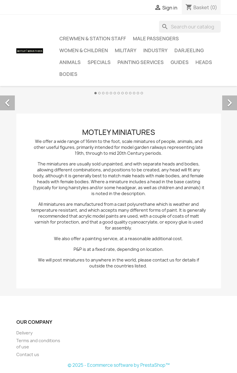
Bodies (68, 74)
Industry (155, 50)
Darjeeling (189, 50)
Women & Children (83, 50)
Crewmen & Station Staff (92, 38)
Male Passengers (156, 38)
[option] (118, 96)
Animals (70, 62)
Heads (203, 62)
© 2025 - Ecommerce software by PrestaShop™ (119, 365)
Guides (180, 62)
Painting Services (140, 62)
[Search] (190, 27)
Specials (99, 62)
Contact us (27, 354)
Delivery (24, 333)
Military (125, 50)
